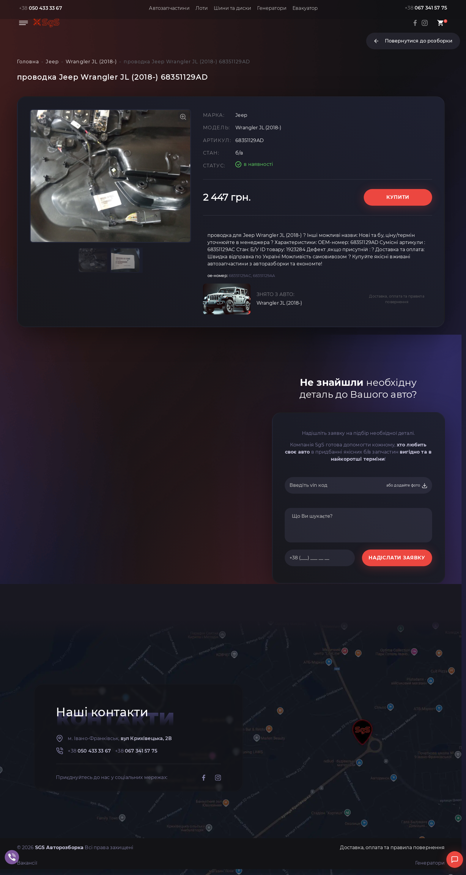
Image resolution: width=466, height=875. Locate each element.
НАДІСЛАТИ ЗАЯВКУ (397, 558)
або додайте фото (407, 486)
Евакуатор (305, 8)
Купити (397, 197)
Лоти (202, 8)
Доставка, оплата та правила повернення (396, 299)
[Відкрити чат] (454, 859)
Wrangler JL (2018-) (279, 303)
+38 (40, 8)
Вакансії (27, 863)
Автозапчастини (169, 8)
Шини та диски (232, 8)
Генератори (271, 8)
